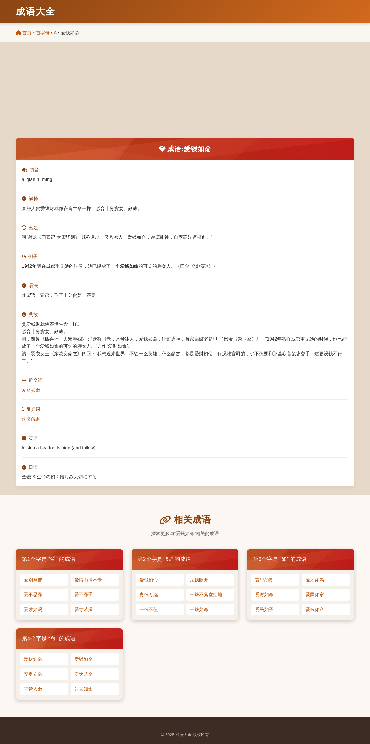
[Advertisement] (185, 94)
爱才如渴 (33, 609)
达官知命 (83, 689)
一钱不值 (148, 609)
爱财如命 (31, 390)
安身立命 (33, 674)
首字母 (43, 32)
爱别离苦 (33, 579)
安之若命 (83, 674)
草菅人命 (33, 689)
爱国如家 (315, 594)
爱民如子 (264, 609)
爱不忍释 (33, 594)
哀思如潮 (264, 579)
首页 (24, 32)
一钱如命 (199, 609)
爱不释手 (83, 594)
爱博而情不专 (88, 579)
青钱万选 (148, 594)
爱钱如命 (148, 579)
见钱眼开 (199, 579)
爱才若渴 (83, 609)
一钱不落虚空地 (206, 594)
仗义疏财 (31, 418)
